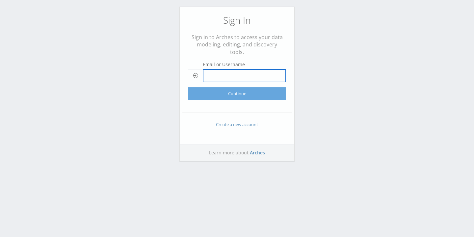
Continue (237, 93)
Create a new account (237, 124)
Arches (257, 152)
